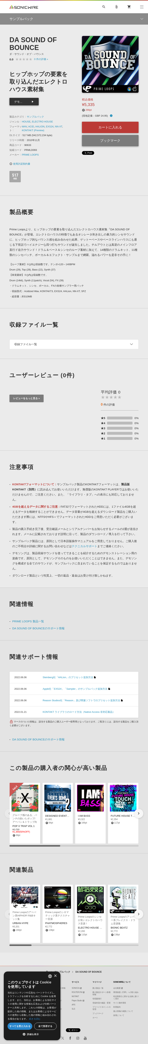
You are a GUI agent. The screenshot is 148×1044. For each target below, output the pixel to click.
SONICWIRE (23, 7)
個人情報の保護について (123, 1011)
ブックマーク (110, 141)
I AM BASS (84, 815)
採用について (118, 1015)
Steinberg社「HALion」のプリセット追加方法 (68, 677)
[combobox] (50, 976)
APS (73, 1005)
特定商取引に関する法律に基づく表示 (125, 997)
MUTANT (75, 996)
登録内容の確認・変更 (101, 1003)
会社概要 (116, 988)
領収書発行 (97, 999)
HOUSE (26, 121)
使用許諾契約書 (19, 163)
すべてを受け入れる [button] (20, 1026)
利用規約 (116, 1007)
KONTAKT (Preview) (33, 130)
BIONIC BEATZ (119, 927)
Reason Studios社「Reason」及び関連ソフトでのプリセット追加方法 (81, 700)
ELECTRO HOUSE (42, 121)
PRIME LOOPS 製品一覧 (28, 621)
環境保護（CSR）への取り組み (126, 992)
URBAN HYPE (20, 923)
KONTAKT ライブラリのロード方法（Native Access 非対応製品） (79, 712)
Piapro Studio (77, 1001)
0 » (41, 59)
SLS (73, 1009)
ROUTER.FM (77, 992)
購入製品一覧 (97, 988)
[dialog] (32, 1006)
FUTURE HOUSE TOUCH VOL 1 (129, 815)
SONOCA (75, 988)
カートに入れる (110, 127)
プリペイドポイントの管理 (101, 1008)
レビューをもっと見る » (26, 398)
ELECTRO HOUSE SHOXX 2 (94, 927)
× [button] (55, 976)
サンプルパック (35, 116)
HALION (39, 126)
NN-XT (58, 126)
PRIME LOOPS (30, 154)
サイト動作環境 (119, 1003)
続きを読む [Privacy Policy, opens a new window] (35, 1018)
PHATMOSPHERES (56, 923)
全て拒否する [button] (45, 1026)
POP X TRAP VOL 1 (23, 826)
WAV (24, 126)
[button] (138, 813)
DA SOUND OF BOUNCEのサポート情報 (38, 628)
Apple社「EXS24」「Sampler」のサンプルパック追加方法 (75, 688)
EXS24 (49, 126)
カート (95, 1018)
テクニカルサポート (84, 546)
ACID (31, 126)
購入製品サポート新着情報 (101, 993)
